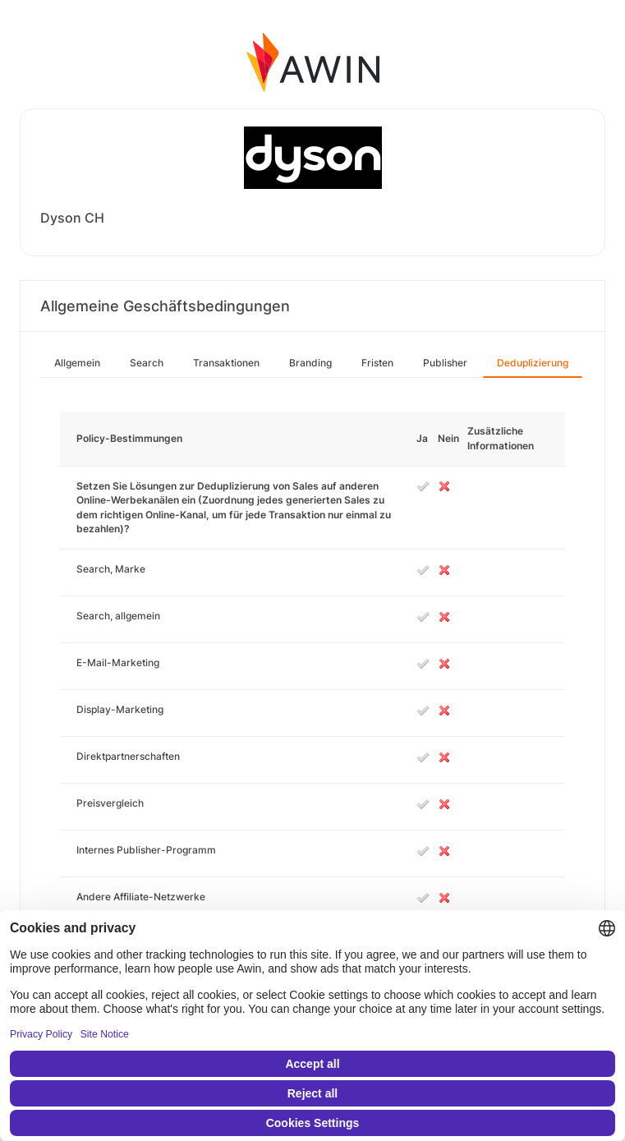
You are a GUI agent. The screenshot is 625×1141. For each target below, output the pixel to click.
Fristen (377, 363)
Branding (310, 363)
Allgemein (77, 363)
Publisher (445, 363)
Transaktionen (226, 363)
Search (146, 363)
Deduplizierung (532, 363)
